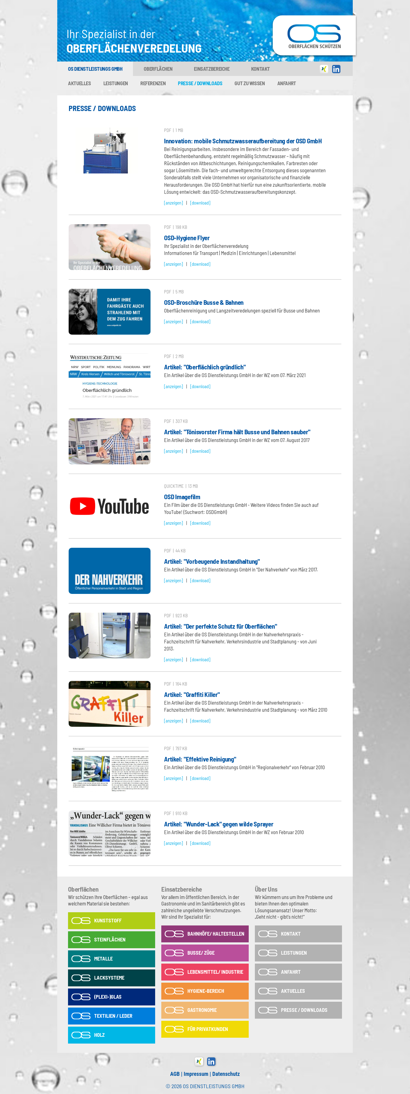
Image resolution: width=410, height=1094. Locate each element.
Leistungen (115, 83)
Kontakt (260, 69)
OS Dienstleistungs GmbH (95, 69)
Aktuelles (79, 83)
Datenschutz (226, 1074)
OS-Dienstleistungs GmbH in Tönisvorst (314, 18)
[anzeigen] (173, 202)
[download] (200, 202)
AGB (175, 1074)
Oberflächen (158, 69)
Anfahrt (286, 83)
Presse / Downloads (200, 83)
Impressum (196, 1074)
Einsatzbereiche (211, 69)
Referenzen (153, 83)
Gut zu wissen (250, 83)
